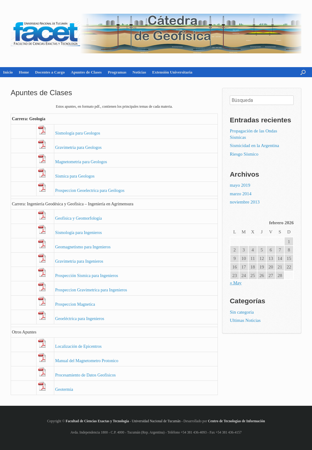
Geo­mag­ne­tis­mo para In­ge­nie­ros (83, 247)
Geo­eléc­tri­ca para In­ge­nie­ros (79, 318)
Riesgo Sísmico (244, 154)
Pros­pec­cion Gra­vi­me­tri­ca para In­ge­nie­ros (91, 290)
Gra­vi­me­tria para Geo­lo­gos (78, 147)
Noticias (139, 72)
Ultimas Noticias (245, 320)
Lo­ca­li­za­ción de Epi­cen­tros (78, 346)
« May (236, 282)
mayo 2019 (240, 185)
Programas (117, 72)
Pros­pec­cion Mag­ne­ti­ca (75, 304)
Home (24, 72)
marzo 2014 (240, 193)
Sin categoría (242, 312)
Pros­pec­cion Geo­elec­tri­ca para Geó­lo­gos (89, 190)
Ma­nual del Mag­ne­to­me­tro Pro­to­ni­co (86, 360)
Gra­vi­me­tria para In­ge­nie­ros (79, 261)
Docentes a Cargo (50, 72)
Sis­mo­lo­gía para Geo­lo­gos (77, 133)
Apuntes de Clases (86, 72)
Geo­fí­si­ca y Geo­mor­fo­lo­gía (78, 218)
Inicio (8, 72)
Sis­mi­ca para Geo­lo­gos (74, 176)
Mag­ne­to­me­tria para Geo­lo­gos (81, 162)
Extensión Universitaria (172, 72)
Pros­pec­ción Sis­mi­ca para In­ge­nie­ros (86, 275)
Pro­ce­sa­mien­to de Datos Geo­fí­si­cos (85, 375)
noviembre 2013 (245, 202)
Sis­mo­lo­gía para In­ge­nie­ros (78, 232)
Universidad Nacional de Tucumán (156, 421)
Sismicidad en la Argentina (254, 145)
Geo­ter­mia (64, 389)
